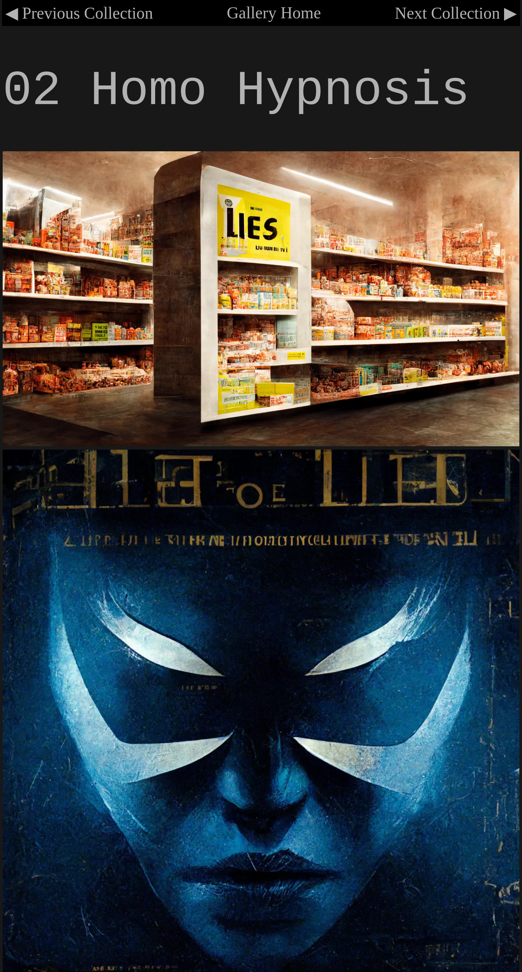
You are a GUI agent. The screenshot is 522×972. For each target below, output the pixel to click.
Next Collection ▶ (456, 13)
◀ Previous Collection (79, 13)
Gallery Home (274, 13)
